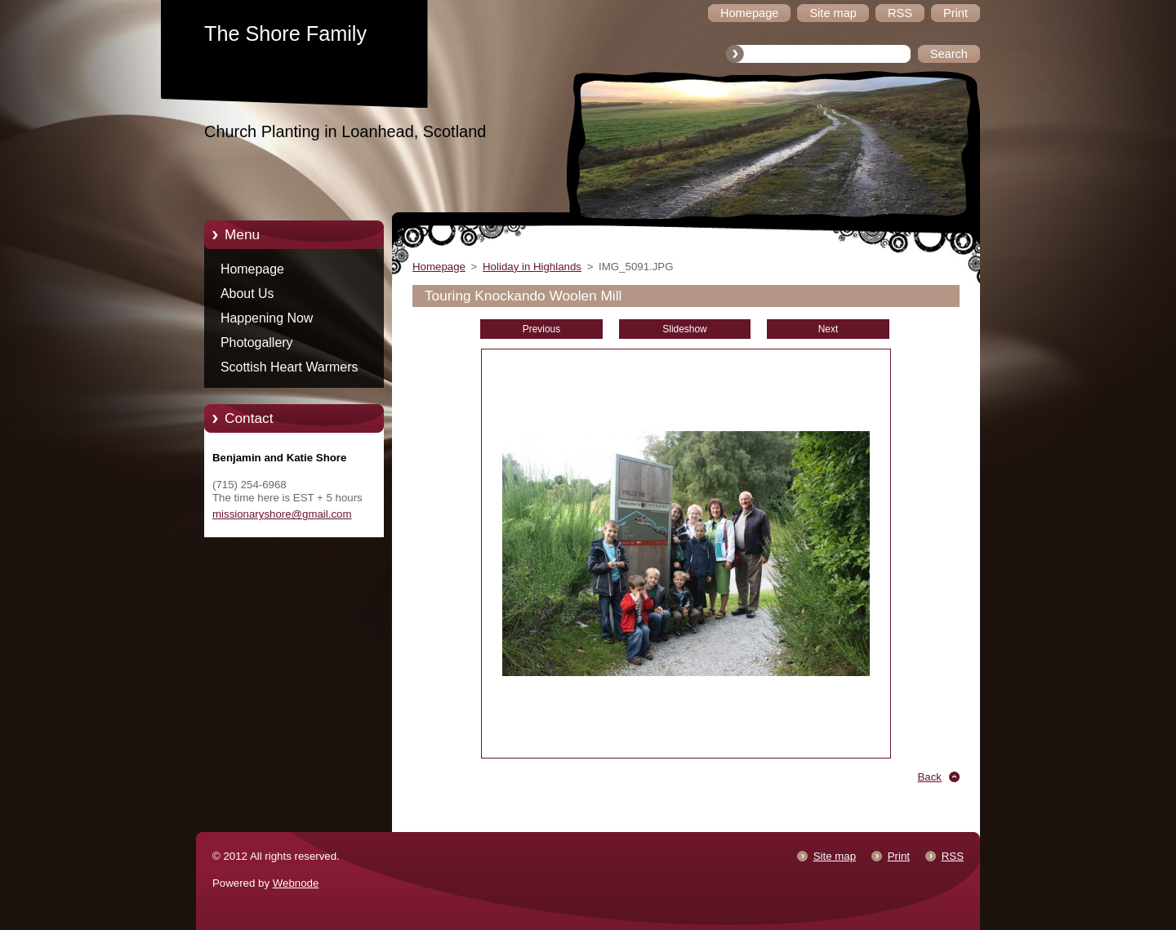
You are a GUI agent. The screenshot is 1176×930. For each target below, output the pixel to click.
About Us (247, 293)
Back (930, 777)
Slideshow (684, 329)
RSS (953, 856)
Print (899, 856)
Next (828, 329)
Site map (834, 856)
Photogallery (256, 342)
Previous (541, 329)
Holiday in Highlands (532, 266)
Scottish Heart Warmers (289, 367)
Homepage (252, 269)
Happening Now (266, 318)
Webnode (296, 883)
